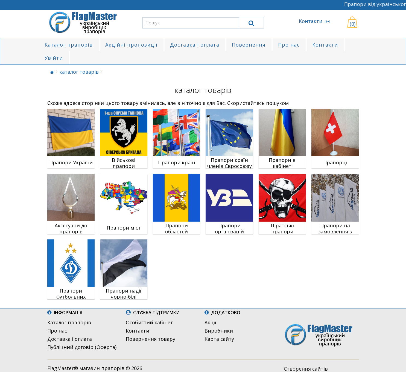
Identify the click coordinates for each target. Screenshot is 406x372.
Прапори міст (124, 227)
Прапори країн (176, 162)
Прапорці (335, 162)
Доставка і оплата (194, 44)
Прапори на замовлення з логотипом (335, 231)
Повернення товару (150, 339)
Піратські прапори (282, 228)
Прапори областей (176, 228)
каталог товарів (79, 71)
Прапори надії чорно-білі (123, 293)
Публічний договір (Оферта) (81, 347)
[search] (251, 23)
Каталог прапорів (69, 44)
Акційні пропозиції (131, 44)
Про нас (289, 44)
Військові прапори (123, 163)
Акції (210, 322)
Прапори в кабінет (282, 163)
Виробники (219, 330)
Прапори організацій (229, 228)
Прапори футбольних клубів (71, 296)
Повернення (248, 44)
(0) (352, 24)
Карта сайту (219, 339)
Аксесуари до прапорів (71, 228)
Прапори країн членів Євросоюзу (229, 163)
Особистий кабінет (149, 322)
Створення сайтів (306, 368)
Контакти (314, 21)
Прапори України (71, 162)
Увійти (54, 58)
